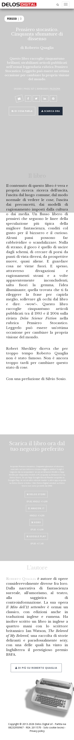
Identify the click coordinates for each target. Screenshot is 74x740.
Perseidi (12, 18)
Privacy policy (37, 731)
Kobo (36, 519)
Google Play (36, 533)
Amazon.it (36, 505)
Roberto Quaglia (39, 48)
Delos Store (36, 491)
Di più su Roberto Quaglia (36, 663)
